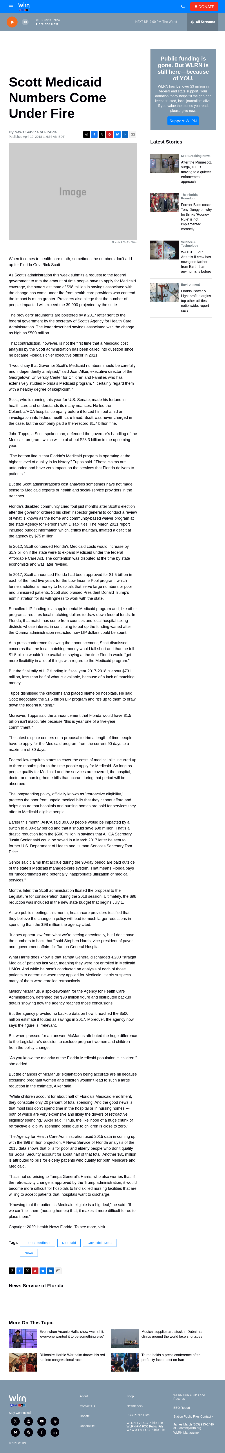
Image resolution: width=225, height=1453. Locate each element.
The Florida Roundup (189, 196)
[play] (12, 22)
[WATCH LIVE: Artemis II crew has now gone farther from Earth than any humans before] (164, 250)
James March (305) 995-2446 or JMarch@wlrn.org (193, 1426)
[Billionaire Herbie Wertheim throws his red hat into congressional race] (23, 1362)
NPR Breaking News (195, 156)
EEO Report (181, 1407)
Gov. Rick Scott (99, 1243)
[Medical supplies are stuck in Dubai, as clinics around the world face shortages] (125, 1338)
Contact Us (87, 1406)
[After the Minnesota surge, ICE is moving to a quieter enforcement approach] (164, 163)
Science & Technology (189, 243)
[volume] (25, 22)
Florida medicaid (38, 1243)
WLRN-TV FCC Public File (145, 1423)
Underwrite (87, 1426)
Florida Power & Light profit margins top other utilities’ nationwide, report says (196, 300)
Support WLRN (183, 120)
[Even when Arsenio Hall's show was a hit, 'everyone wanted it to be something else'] (23, 1338)
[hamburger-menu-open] (11, 6)
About (84, 1396)
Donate (85, 1416)
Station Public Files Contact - (193, 1416)
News (29, 1252)
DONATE (206, 6)
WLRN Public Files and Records (189, 1397)
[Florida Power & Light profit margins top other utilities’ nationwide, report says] (164, 292)
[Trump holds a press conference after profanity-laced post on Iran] (125, 1362)
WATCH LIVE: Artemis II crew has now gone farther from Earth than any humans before (196, 261)
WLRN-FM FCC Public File (145, 1426)
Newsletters (135, 1406)
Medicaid (69, 1243)
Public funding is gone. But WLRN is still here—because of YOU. (183, 68)
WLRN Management (187, 1432)
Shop (130, 1396)
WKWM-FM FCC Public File (146, 1430)
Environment (190, 284)
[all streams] (202, 22)
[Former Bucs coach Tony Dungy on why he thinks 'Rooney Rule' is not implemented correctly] (164, 202)
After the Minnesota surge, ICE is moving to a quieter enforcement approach (196, 172)
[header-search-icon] (183, 7)
